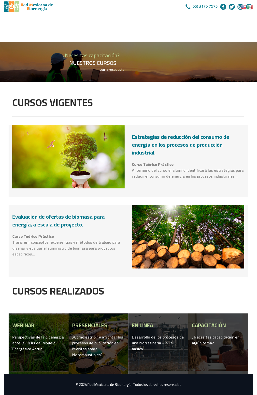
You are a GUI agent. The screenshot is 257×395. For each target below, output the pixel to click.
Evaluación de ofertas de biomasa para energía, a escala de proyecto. (58, 221)
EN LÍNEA (142, 325)
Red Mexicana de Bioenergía (109, 384)
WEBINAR (23, 325)
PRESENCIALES (89, 325)
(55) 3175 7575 (204, 6)
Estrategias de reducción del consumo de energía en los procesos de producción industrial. (180, 145)
